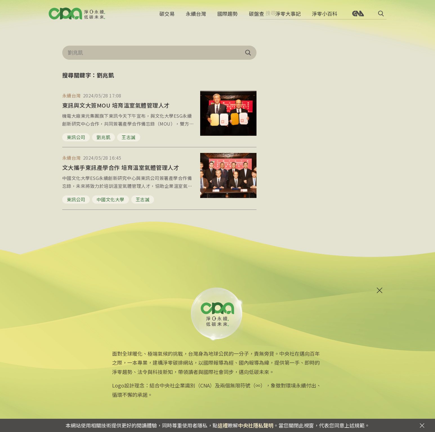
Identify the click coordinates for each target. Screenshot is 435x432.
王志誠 (129, 137)
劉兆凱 (104, 137)
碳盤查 (256, 15)
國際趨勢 (227, 15)
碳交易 (167, 15)
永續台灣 (196, 15)
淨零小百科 (324, 15)
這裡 (223, 425)
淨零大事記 (288, 15)
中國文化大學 (110, 199)
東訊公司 (76, 137)
